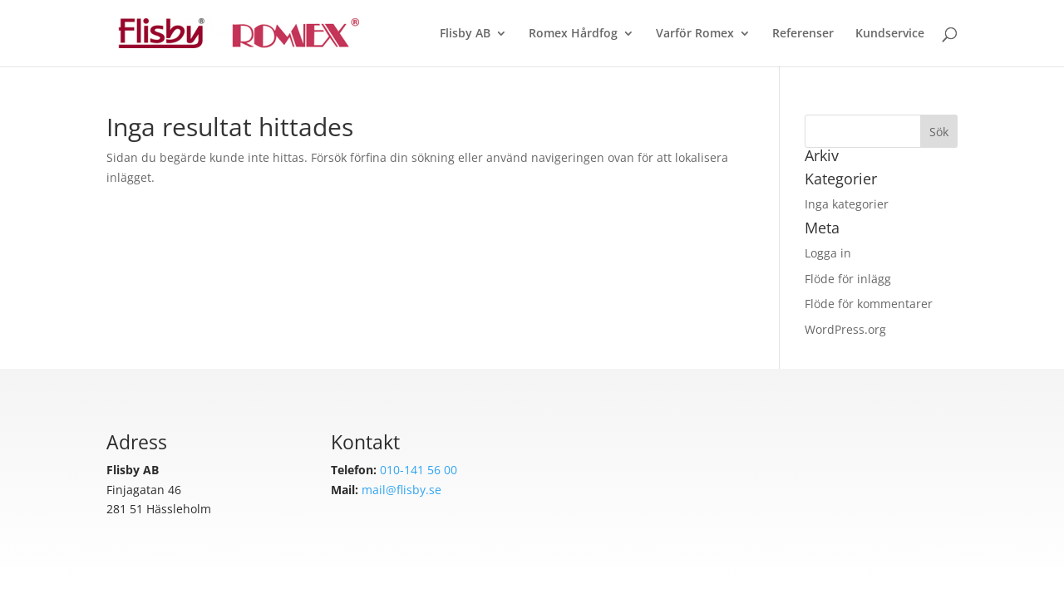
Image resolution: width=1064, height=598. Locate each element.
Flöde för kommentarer (869, 303)
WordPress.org (845, 329)
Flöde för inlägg (848, 279)
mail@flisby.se (401, 490)
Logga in (828, 253)
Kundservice (889, 34)
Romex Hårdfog (573, 34)
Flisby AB (465, 34)
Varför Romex (695, 34)
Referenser (803, 34)
